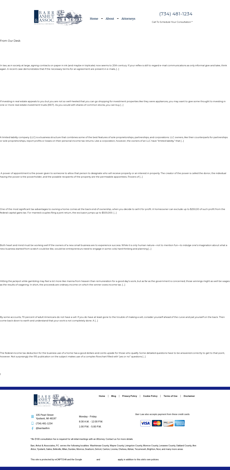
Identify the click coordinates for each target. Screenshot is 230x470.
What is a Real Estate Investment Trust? (27, 92)
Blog (113, 382)
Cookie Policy (150, 382)
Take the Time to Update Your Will (23, 298)
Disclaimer (189, 382)
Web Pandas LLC (56, 461)
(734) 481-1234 (176, 14)
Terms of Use (170, 382)
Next (2, 371)
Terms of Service (109, 446)
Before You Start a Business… (19, 229)
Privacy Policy (129, 382)
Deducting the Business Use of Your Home (28, 333)
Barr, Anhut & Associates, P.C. (67, 458)
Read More (6, 78)
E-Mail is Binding (11, 57)
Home (94, 18)
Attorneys (128, 18)
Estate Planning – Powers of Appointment (28, 160)
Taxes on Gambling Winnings (20, 264)
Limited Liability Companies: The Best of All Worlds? (34, 126)
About (110, 18)
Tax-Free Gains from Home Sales (22, 195)
